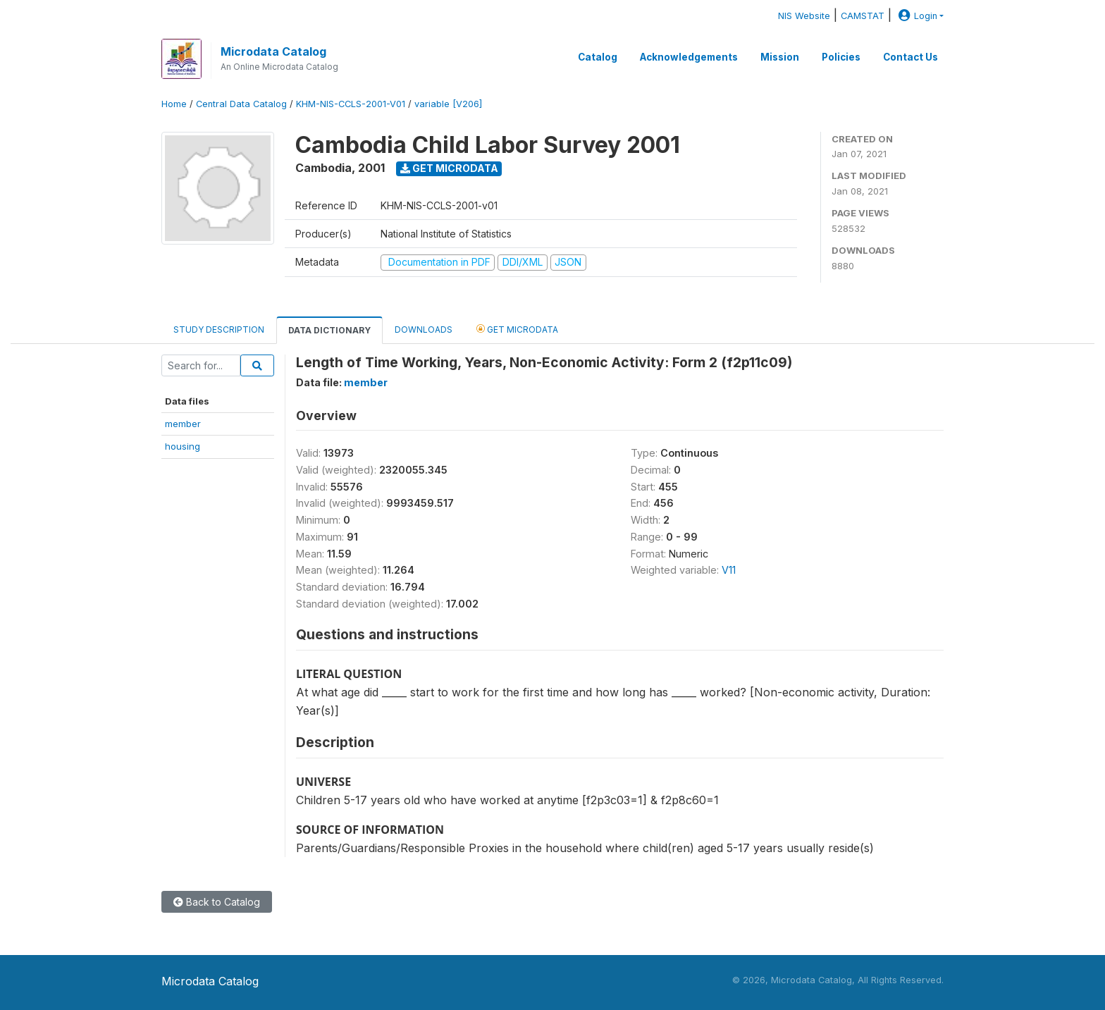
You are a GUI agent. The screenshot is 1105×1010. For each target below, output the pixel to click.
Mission (779, 57)
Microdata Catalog (273, 51)
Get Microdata (449, 168)
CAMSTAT (862, 16)
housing (182, 446)
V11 (729, 570)
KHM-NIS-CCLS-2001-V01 (350, 104)
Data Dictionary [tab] (329, 330)
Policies (841, 57)
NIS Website (804, 16)
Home (174, 104)
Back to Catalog (216, 902)
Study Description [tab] (218, 329)
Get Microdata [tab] (517, 329)
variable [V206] (448, 104)
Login (916, 16)
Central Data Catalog (241, 104)
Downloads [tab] (423, 329)
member (183, 423)
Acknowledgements (689, 57)
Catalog (597, 57)
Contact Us (910, 57)
